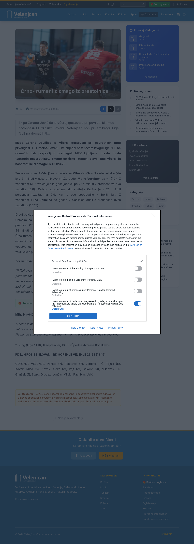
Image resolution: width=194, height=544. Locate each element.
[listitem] (97, 261)
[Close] (154, 216)
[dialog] (97, 272)
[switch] (138, 268)
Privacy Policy (115, 327)
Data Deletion (78, 327)
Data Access (96, 327)
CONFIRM (73, 316)
